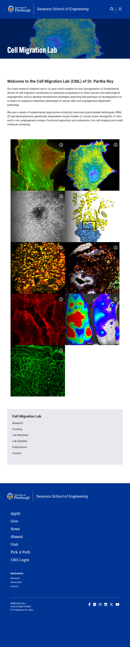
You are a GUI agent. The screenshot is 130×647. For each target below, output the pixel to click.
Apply (15, 513)
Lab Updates (19, 441)
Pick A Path (20, 552)
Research (17, 423)
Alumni (17, 537)
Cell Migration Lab (26, 416)
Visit (14, 544)
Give (14, 521)
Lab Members (20, 435)
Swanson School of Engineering (63, 9)
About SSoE (16, 582)
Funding (17, 429)
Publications (19, 447)
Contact (16, 453)
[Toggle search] (112, 9)
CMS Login (20, 560)
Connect (14, 586)
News (15, 529)
